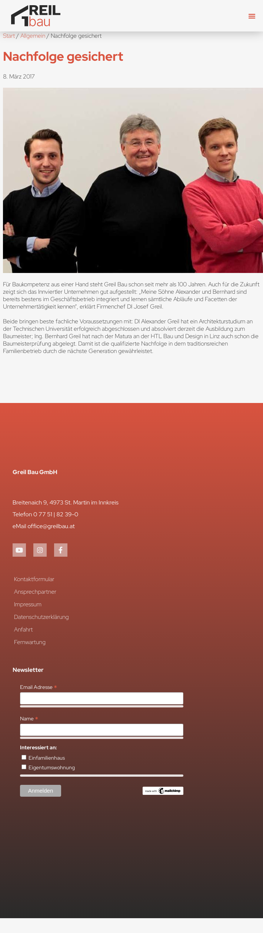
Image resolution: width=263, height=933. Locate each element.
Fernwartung (30, 642)
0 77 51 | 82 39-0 (55, 514)
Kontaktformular (34, 579)
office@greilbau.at (51, 526)
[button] (251, 15)
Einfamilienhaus (47, 757)
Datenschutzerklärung (41, 617)
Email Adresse (38, 687)
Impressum (28, 604)
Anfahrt (23, 629)
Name (29, 718)
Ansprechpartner (35, 592)
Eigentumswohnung (52, 767)
